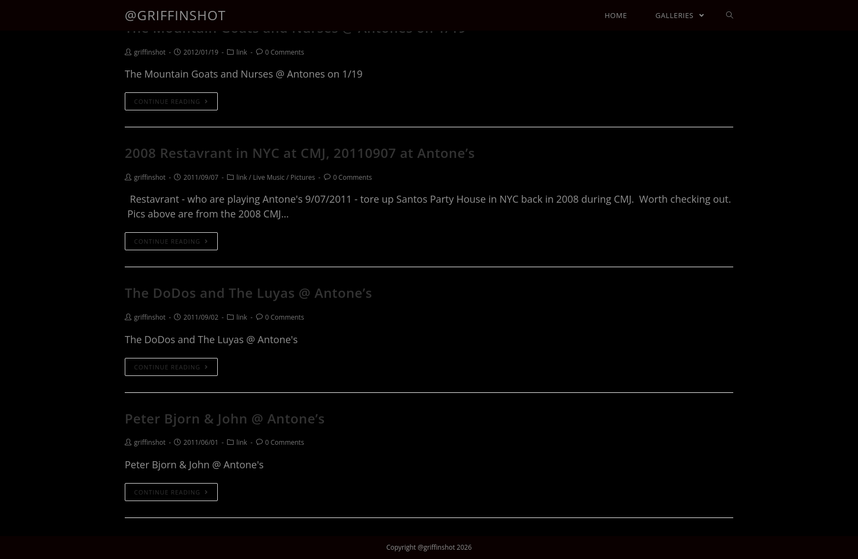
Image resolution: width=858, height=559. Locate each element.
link (241, 52)
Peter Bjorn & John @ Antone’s (225, 418)
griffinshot (149, 52)
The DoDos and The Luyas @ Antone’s (248, 293)
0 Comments (284, 52)
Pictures (303, 177)
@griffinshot (175, 15)
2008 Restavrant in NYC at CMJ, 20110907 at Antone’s (300, 153)
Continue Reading (171, 101)
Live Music (269, 177)
